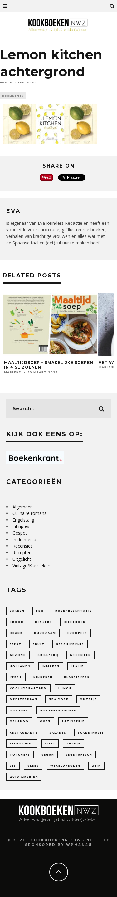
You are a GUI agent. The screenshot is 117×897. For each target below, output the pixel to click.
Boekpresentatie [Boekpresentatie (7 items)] (73, 611)
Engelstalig (23, 520)
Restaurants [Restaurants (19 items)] (24, 732)
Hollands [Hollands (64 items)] (20, 666)
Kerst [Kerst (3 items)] (16, 677)
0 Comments (12, 95)
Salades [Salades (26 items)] (57, 732)
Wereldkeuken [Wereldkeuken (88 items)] (65, 765)
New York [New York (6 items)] (59, 699)
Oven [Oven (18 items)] (45, 721)
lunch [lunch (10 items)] (64, 688)
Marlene (12, 372)
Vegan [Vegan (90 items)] (47, 755)
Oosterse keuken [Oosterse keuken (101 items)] (58, 710)
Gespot (19, 533)
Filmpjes (20, 526)
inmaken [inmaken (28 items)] (51, 666)
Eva (3, 82)
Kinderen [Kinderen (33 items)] (43, 677)
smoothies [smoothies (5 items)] (22, 743)
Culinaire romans (29, 513)
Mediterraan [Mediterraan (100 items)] (23, 699)
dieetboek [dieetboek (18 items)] (74, 622)
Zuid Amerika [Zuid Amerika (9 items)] (24, 777)
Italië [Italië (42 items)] (77, 666)
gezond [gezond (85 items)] (18, 655)
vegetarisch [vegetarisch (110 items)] (79, 755)
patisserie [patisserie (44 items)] (73, 721)
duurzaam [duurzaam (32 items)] (45, 633)
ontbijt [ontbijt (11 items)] (88, 699)
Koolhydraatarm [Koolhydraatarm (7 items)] (28, 688)
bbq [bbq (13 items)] (40, 611)
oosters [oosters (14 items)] (19, 710)
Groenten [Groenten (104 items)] (80, 655)
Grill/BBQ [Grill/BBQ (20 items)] (48, 655)
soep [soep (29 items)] (50, 743)
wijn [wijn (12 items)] (96, 765)
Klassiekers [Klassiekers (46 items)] (77, 677)
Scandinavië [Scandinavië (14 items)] (91, 732)
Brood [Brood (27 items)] (17, 622)
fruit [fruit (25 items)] (39, 644)
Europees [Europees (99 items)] (77, 633)
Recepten (22, 552)
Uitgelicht (21, 559)
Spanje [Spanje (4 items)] (73, 743)
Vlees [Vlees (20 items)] (33, 765)
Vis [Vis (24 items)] (13, 765)
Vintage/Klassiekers (31, 566)
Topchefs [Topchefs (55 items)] (20, 755)
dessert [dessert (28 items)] (43, 622)
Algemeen (22, 507)
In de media (24, 539)
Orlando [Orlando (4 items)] (19, 721)
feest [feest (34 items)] (16, 644)
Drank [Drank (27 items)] (16, 633)
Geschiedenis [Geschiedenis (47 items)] (70, 644)
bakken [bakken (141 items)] (17, 611)
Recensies (22, 546)
